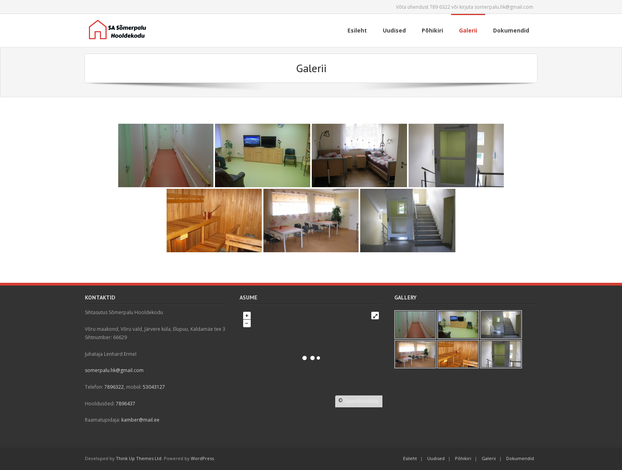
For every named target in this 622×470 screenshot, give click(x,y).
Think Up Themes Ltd (138, 458)
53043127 (154, 387)
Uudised (436, 458)
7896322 (114, 387)
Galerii (489, 458)
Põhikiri (463, 458)
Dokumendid (520, 458)
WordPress (202, 458)
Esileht (410, 458)
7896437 (125, 403)
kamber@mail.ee (140, 419)
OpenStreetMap (361, 401)
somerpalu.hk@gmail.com (114, 370)
